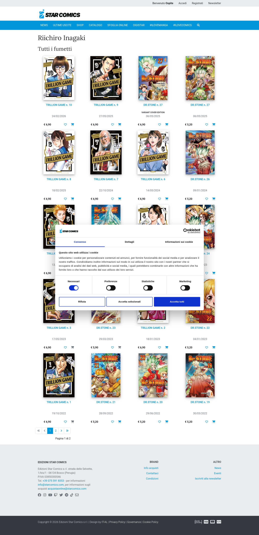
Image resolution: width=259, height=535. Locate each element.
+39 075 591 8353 (53, 480)
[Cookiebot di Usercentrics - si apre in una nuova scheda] (185, 231)
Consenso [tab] (80, 241)
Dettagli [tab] (129, 241)
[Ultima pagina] (67, 431)
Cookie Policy (150, 522)
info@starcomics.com (51, 484)
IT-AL (105, 522)
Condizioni (152, 478)
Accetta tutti (177, 301)
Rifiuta (82, 301)
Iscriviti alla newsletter (208, 478)
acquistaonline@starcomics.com (67, 488)
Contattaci (152, 473)
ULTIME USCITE (62, 25)
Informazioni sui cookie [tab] (179, 241)
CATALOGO (95, 25)
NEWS (44, 25)
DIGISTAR (139, 25)
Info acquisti (151, 468)
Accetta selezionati (129, 301)
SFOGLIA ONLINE (117, 25)
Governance (134, 522)
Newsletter (214, 3)
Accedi (183, 3)
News (218, 468)
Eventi (217, 473)
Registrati (197, 3)
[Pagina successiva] (61, 431)
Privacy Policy (117, 522)
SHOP (80, 25)
